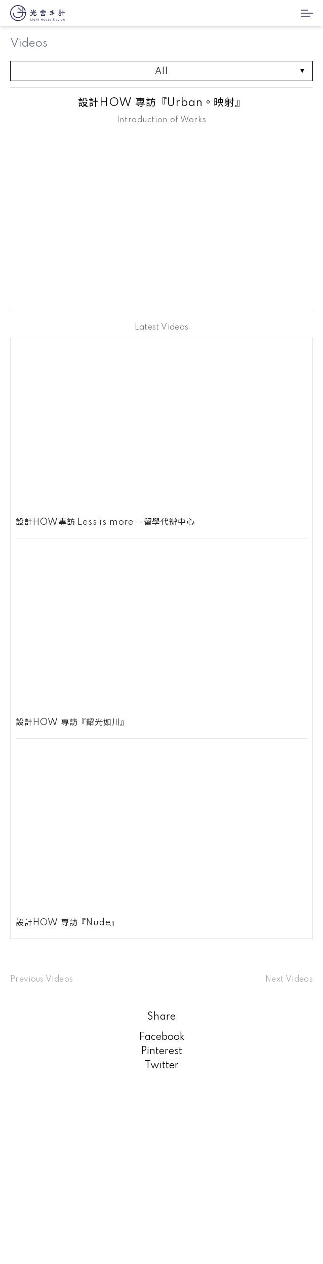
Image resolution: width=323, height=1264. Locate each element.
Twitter (162, 1066)
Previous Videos (41, 980)
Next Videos (289, 980)
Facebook (162, 1037)
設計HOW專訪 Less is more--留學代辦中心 (105, 522)
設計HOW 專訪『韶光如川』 (72, 722)
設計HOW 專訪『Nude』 (67, 922)
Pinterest (161, 1051)
